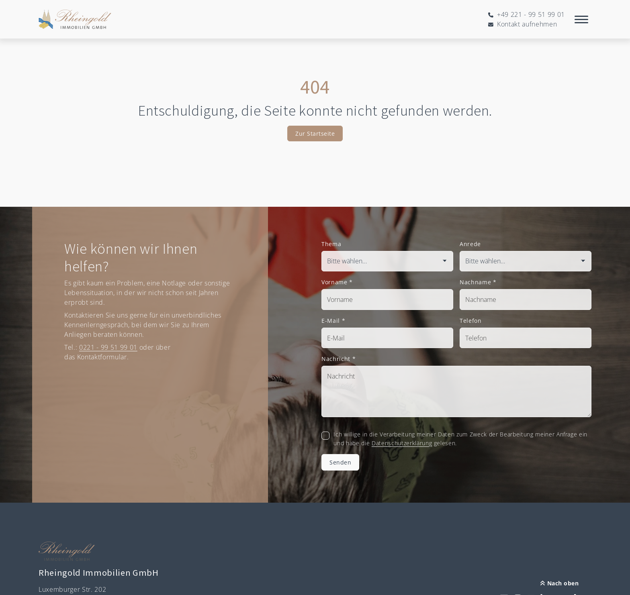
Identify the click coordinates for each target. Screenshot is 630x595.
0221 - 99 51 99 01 (108, 347)
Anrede (470, 244)
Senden (340, 462)
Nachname (478, 282)
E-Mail (333, 320)
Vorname (337, 282)
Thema (331, 244)
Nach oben (559, 583)
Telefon (471, 320)
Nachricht (338, 359)
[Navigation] (581, 19)
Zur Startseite (315, 133)
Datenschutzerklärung (402, 443)
